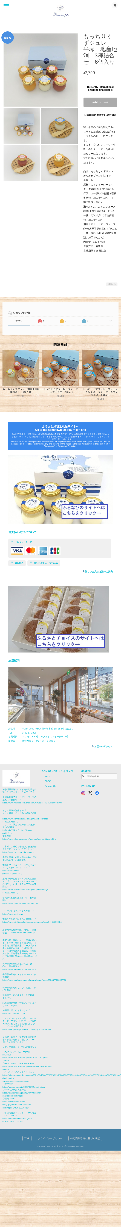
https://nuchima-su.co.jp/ (13, 1013)
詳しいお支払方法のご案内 (99, 571)
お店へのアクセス (103, 746)
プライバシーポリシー (50, 1138)
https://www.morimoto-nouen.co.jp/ (18, 969)
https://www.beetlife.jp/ (12, 914)
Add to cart (100, 102)
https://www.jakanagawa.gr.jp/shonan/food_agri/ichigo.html (29, 839)
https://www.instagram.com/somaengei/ (20, 903)
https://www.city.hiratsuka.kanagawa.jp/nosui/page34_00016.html (32, 922)
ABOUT (49, 776)
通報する (112, 284)
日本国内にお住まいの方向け (100, 115)
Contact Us (50, 786)
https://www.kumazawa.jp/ (23, 932)
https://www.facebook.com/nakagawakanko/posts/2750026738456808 (34, 980)
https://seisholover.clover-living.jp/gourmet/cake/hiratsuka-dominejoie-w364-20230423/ (17, 1104)
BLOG (48, 781)
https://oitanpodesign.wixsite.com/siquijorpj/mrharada (26, 1029)
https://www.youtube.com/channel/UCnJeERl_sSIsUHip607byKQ (32, 803)
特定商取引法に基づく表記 (85, 1138)
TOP (27, 1138)
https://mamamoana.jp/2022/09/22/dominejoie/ (23, 1087)
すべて (19, 321)
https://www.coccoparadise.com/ (17, 852)
